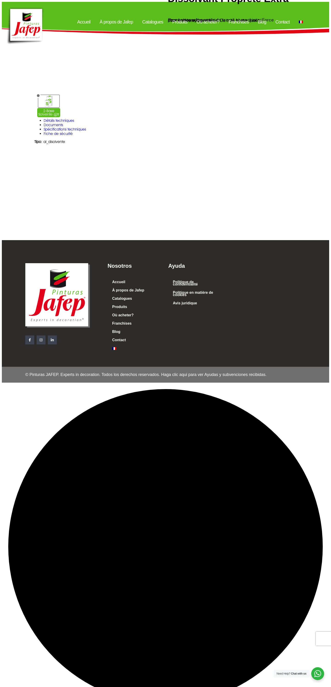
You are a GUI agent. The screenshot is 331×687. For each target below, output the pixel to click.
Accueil (83, 21)
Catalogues (152, 21)
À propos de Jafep (116, 21)
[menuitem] (301, 22)
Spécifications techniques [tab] (65, 129)
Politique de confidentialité (185, 283)
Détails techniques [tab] (59, 120)
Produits (179, 21)
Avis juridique (185, 303)
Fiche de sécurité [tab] (58, 133)
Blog (262, 21)
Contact (282, 21)
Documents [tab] (53, 125)
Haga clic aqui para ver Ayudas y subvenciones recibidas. (213, 374)
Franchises (238, 21)
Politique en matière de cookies (193, 294)
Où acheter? (208, 21)
